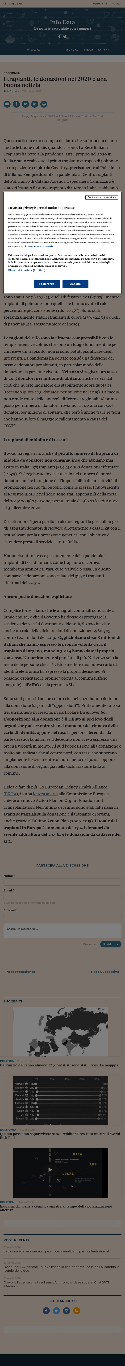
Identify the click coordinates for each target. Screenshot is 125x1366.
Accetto (75, 283)
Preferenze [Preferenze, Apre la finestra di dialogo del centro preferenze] (46, 283)
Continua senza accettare (102, 197)
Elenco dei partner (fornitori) (26, 270)
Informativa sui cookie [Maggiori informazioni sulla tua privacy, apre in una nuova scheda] (39, 246)
